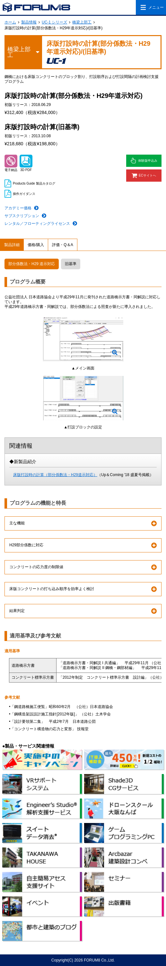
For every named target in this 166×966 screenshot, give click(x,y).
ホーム (10, 22)
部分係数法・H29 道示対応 (31, 264)
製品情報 (29, 22)
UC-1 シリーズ (54, 22)
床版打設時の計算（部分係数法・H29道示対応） (55, 475)
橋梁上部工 (82, 22)
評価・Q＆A (62, 245)
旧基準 (70, 264)
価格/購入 (36, 245)
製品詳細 (12, 245)
